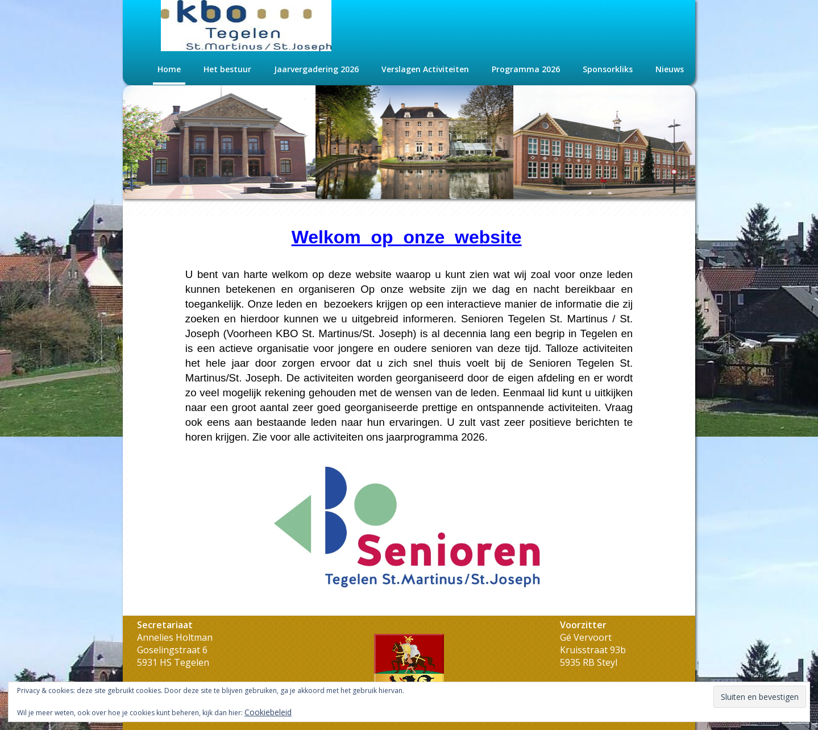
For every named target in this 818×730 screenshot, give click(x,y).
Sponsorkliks (608, 69)
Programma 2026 (526, 69)
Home (169, 69)
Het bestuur (227, 69)
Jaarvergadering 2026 (316, 69)
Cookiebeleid (268, 712)
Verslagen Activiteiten (425, 69)
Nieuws (669, 69)
